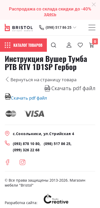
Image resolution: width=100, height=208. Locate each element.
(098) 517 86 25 (58, 27)
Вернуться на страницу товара (40, 80)
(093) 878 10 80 (26, 143)
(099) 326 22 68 (26, 149)
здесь (50, 14)
